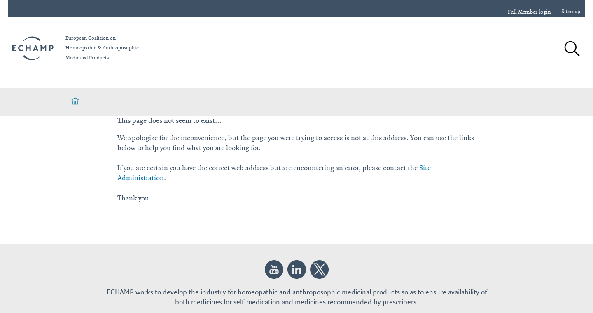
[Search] (571, 49)
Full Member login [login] (529, 12)
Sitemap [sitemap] (571, 11)
